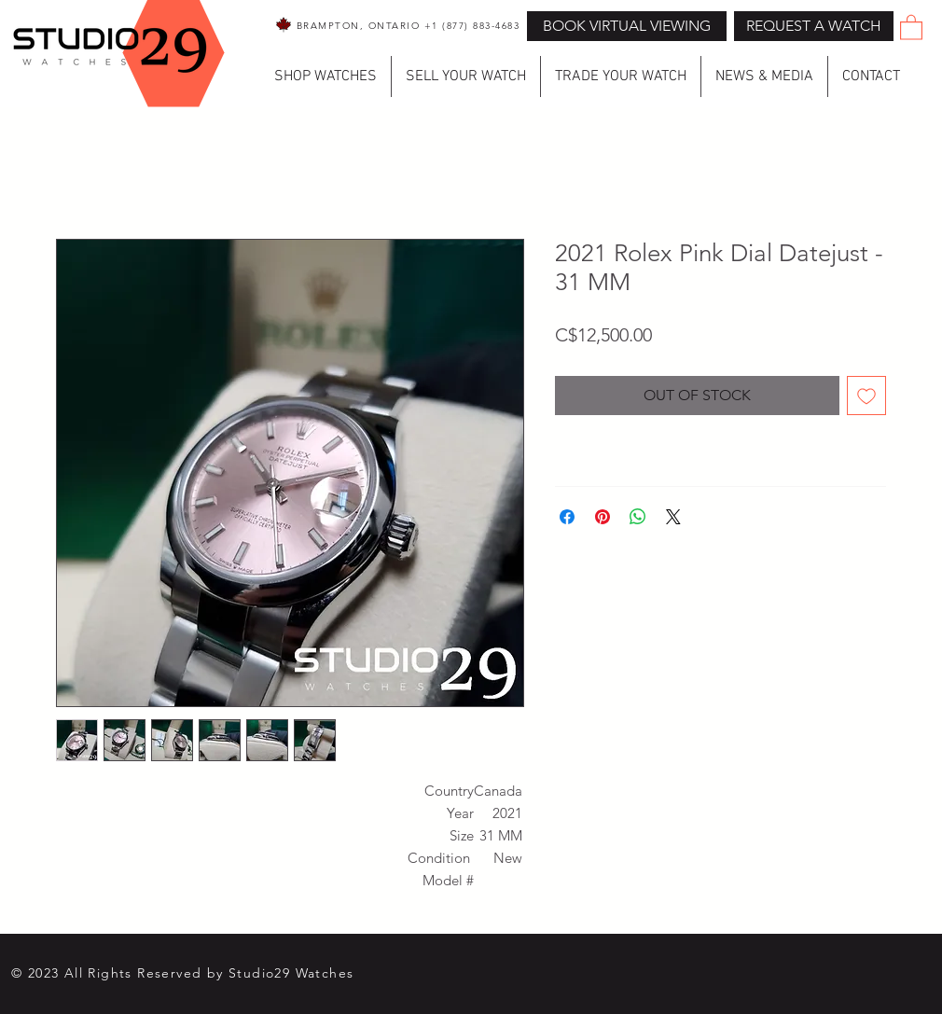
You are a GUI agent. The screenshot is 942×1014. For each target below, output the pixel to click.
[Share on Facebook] (567, 517)
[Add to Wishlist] (866, 395)
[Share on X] (673, 517)
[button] (814, 26)
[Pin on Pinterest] (602, 517)
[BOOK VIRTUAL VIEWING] (627, 26)
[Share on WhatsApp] (638, 517)
